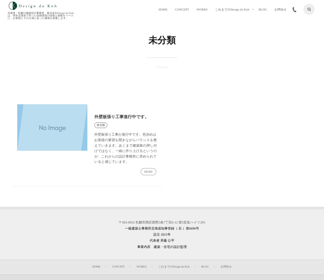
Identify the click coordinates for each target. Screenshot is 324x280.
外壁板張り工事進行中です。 (122, 116)
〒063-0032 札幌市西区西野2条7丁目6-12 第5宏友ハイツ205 (162, 223)
